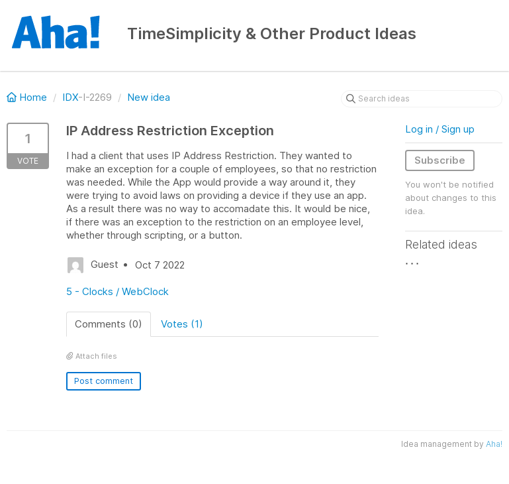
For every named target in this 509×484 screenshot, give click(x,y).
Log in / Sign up (440, 129)
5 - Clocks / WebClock (117, 291)
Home (28, 97)
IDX (70, 97)
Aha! (494, 444)
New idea (148, 97)
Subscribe (439, 160)
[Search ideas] (421, 98)
